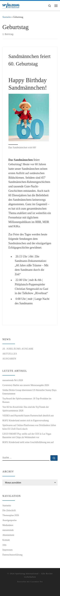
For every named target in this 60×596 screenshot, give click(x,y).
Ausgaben (9, 358)
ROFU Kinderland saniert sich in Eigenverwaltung (25, 420)
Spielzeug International (27, 573)
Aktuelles (9, 353)
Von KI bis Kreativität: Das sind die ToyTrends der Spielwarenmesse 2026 (25, 409)
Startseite (6, 17)
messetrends (8, 530)
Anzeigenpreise (9, 520)
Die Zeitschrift (9, 510)
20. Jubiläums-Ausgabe (17, 348)
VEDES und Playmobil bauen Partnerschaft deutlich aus (28, 415)
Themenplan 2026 (10, 515)
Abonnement (8, 535)
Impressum (7, 549)
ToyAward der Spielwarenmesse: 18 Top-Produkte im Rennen (26, 400)
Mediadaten (7, 525)
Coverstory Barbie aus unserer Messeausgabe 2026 (25, 385)
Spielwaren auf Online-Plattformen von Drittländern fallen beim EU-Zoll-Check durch (29, 427)
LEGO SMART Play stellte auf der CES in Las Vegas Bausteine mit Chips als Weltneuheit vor (26, 436)
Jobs (4, 545)
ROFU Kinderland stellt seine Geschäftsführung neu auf (28, 442)
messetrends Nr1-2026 (12, 380)
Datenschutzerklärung (12, 554)
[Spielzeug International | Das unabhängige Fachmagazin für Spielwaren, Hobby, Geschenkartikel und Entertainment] (10, 5)
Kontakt (6, 540)
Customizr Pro (36, 581)
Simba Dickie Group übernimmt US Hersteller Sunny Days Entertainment (29, 392)
